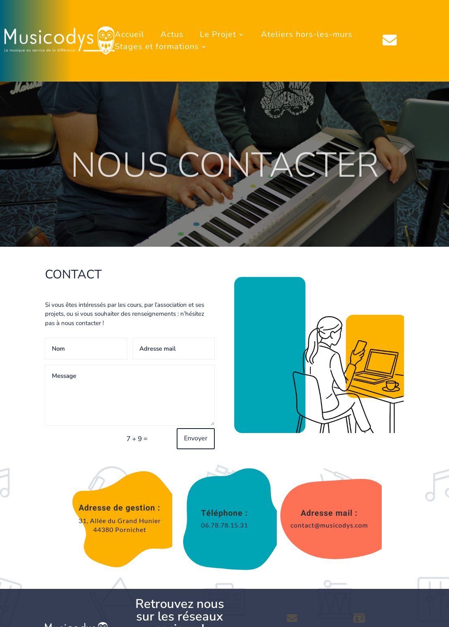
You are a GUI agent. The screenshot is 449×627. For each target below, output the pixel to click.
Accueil (129, 36)
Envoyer (195, 438)
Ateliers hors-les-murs (307, 36)
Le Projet (218, 36)
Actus (172, 36)
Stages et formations (157, 48)
